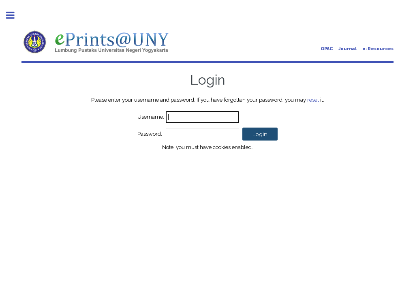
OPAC (327, 48)
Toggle (14, 15)
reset (313, 99)
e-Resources (378, 48)
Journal (347, 48)
